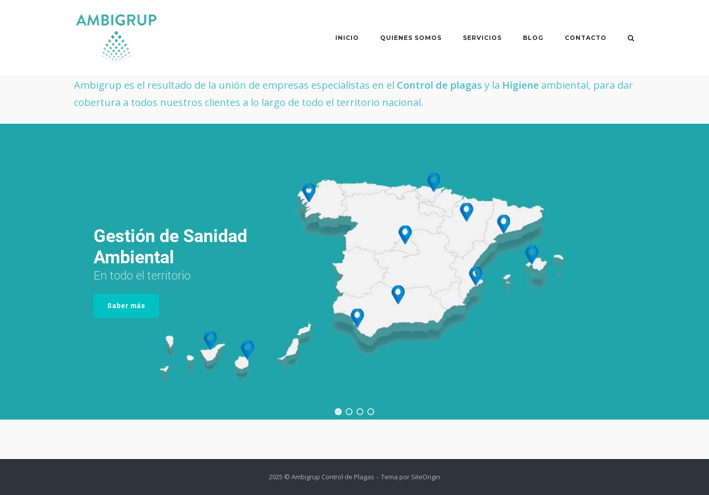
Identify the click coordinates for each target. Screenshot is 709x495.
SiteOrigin (425, 476)
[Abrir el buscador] (631, 39)
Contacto (586, 37)
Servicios (482, 37)
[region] (354, 272)
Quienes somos (411, 37)
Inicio (347, 37)
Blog (533, 37)
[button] (338, 411)
